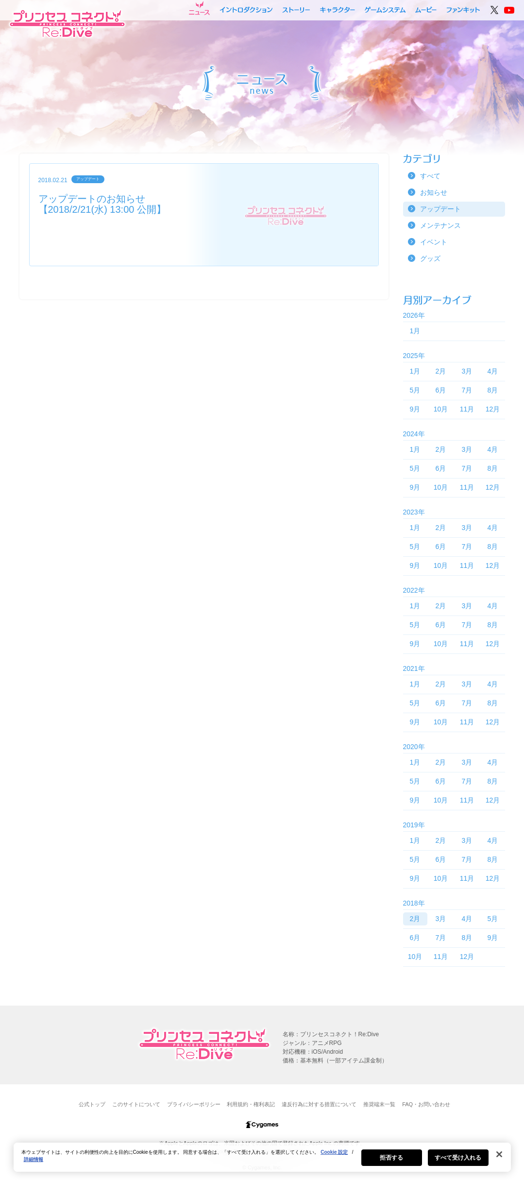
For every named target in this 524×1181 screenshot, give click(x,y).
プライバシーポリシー (193, 1104)
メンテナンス (440, 225)
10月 (441, 409)
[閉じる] (499, 1158)
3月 (467, 371)
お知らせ (433, 192)
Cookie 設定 (334, 1156)
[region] (262, 1161)
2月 (441, 371)
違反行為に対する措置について (319, 1104)
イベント (433, 242)
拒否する (391, 1162)
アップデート (440, 209)
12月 (493, 409)
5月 (415, 390)
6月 (441, 390)
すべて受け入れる (458, 1162)
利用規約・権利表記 (251, 1104)
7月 (467, 390)
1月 (415, 331)
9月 (415, 409)
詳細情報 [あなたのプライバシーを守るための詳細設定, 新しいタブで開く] (33, 1163)
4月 (493, 371)
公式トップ (92, 1104)
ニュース (199, 8)
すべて (430, 176)
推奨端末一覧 (379, 1104)
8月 (493, 390)
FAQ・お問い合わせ (426, 1104)
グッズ (430, 258)
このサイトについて (136, 1104)
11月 (467, 409)
